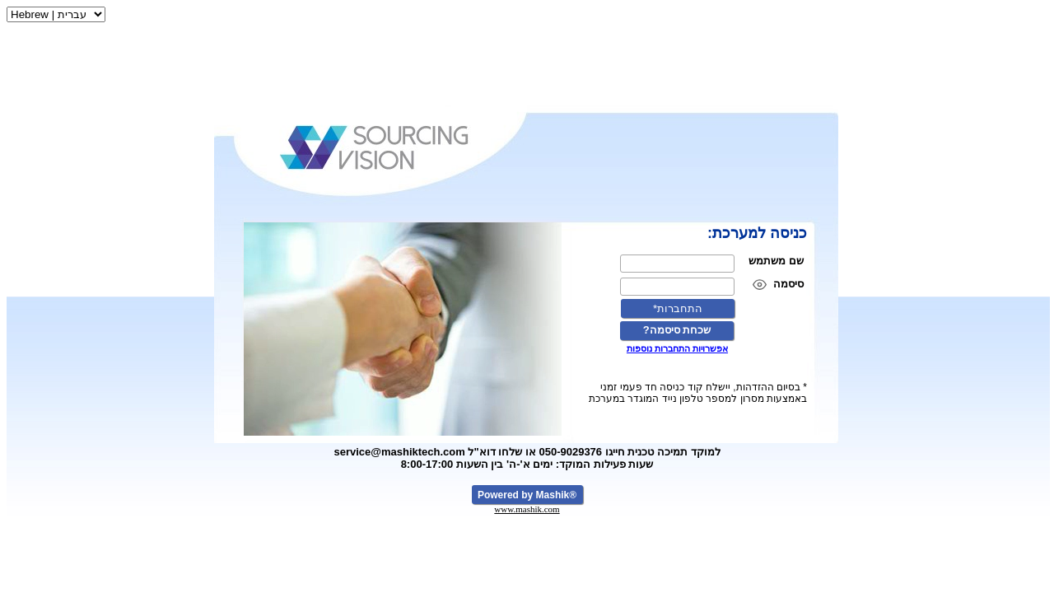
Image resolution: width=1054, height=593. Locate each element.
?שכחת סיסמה (677, 330)
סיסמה (788, 284)
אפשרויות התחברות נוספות (677, 348)
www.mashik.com (526, 509)
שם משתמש (776, 260)
